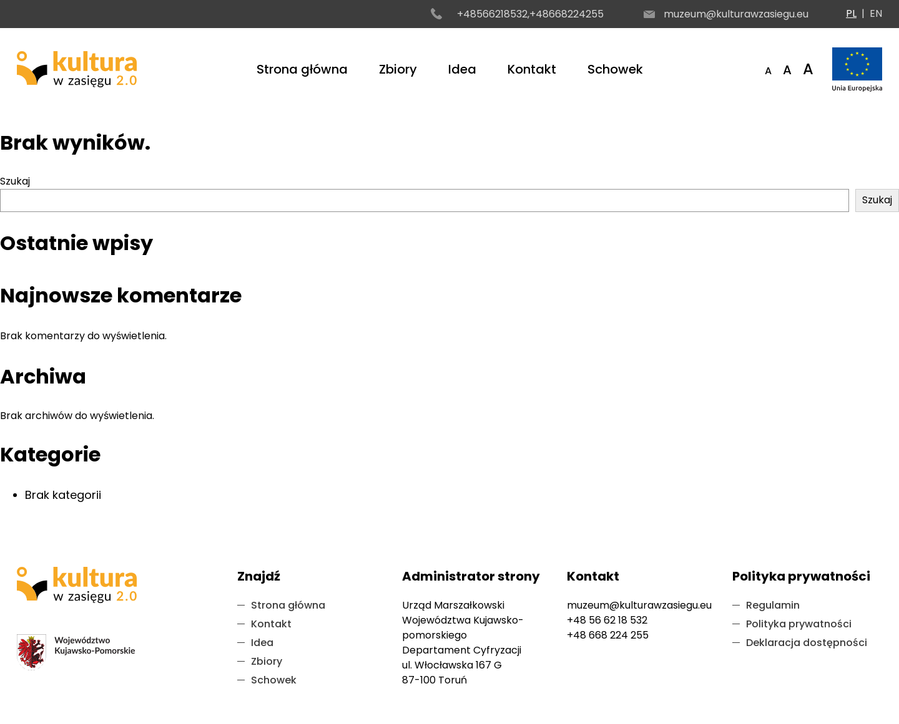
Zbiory (398, 69)
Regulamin (773, 605)
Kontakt (532, 69)
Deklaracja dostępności (806, 642)
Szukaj (15, 181)
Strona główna (302, 69)
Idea (462, 69)
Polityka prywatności (799, 624)
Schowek (615, 69)
